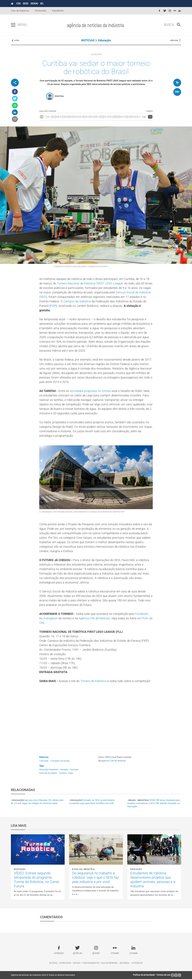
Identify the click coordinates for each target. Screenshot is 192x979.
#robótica (63, 773)
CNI (18, 3)
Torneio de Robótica (93, 681)
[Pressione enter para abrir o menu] (13, 25)
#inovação (74, 769)
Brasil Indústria (139, 800)
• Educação (43, 761)
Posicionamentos (91, 963)
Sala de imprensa (109, 963)
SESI (25, 3)
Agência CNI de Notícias (94, 618)
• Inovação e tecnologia (59, 761)
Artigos (76, 963)
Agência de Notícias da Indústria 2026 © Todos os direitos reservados (43, 975)
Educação (104, 40)
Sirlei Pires (59, 96)
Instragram (50, 618)
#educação (43, 769)
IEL (42, 3)
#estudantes (54, 769)
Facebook (141, 614)
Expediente (57, 10)
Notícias (53, 963)
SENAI (34, 3)
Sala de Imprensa (20, 10)
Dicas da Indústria (83, 869)
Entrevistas (65, 963)
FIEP (53, 306)
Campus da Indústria (77, 301)
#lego (70, 773)
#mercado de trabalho (48, 773)
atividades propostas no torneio (90, 391)
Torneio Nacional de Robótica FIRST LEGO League (90, 283)
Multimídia (40, 10)
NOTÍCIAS (88, 40)
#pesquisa (64, 769)
